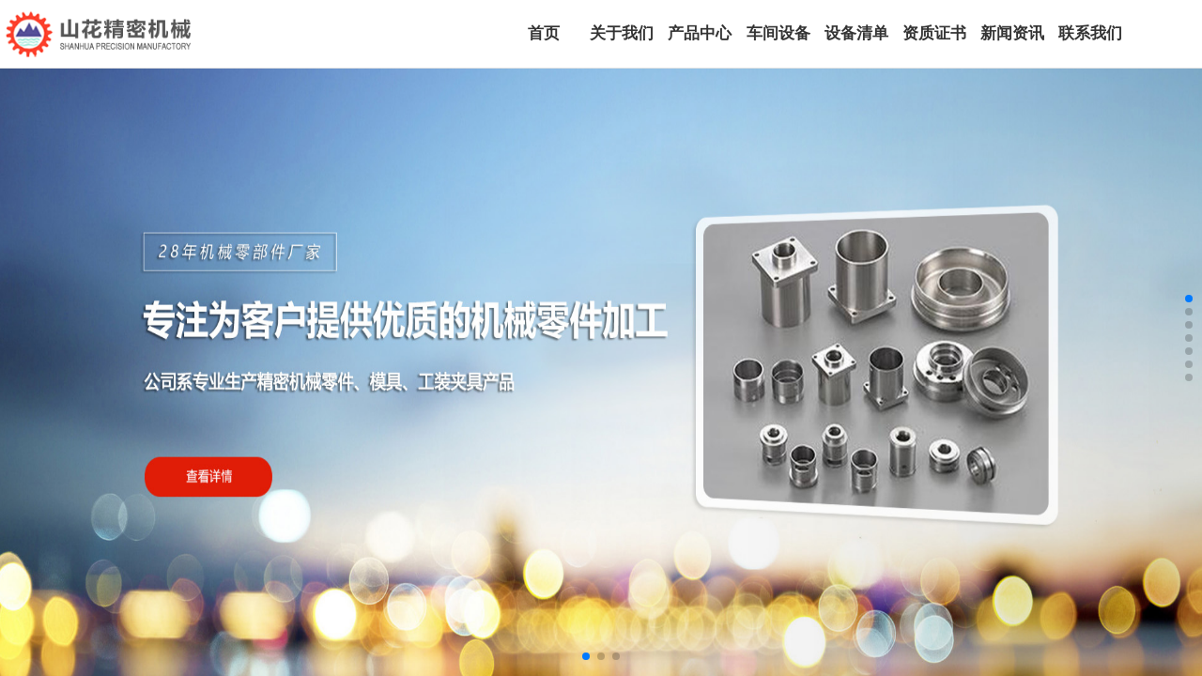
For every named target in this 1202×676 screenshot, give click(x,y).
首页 (544, 33)
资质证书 (934, 33)
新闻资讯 (1012, 33)
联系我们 (1090, 33)
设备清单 (856, 33)
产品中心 (700, 33)
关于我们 (622, 33)
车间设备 (778, 33)
